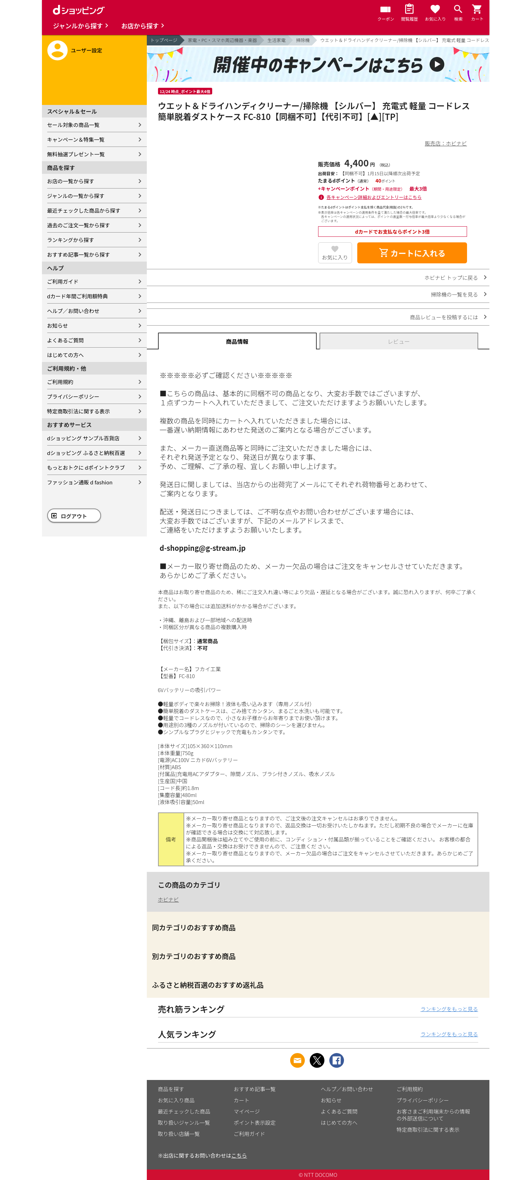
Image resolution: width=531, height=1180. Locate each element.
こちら (239, 1155)
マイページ (247, 1111)
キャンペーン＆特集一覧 (76, 139)
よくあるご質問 (65, 340)
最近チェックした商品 (184, 1111)
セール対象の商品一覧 (73, 124)
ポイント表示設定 (255, 1122)
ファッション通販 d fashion (80, 482)
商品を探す (171, 1089)
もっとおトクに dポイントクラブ (86, 467)
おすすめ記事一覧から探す (78, 254)
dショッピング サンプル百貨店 (83, 438)
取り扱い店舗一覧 (179, 1133)
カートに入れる (412, 253)
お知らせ (57, 325)
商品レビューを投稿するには (444, 317)
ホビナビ (168, 899)
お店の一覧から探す (70, 181)
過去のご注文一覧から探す (78, 225)
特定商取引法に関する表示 (78, 411)
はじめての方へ (65, 354)
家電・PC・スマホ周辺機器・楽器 (222, 40)
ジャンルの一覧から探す (76, 195)
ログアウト (74, 516)
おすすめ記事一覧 (255, 1089)
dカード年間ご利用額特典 (77, 296)
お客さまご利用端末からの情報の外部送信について (433, 1115)
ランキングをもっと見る (449, 1008)
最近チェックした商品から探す (84, 210)
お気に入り (335, 257)
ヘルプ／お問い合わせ (73, 310)
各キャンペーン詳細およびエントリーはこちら (374, 197)
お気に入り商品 (176, 1100)
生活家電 (276, 40)
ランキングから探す (70, 239)
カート (242, 1100)
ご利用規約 (60, 381)
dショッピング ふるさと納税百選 (86, 452)
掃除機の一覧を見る (454, 294)
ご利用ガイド (63, 281)
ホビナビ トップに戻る (451, 277)
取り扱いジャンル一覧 (184, 1122)
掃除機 (303, 40)
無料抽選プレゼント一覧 (76, 154)
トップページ (164, 40)
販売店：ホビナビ (446, 143)
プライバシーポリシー (73, 396)
